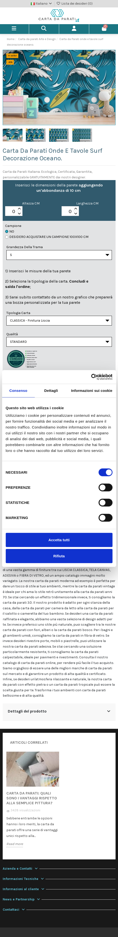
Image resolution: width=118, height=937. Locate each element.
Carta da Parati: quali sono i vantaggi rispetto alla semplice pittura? (31, 798)
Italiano (42, 3)
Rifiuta (59, 556)
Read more (14, 844)
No (9, 231)
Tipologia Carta (18, 313)
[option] (32, 803)
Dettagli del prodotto (59, 711)
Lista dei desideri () (74, 3)
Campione (13, 226)
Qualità (12, 334)
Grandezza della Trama (24, 247)
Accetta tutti (59, 540)
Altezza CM (31, 203)
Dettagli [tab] (51, 390)
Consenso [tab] (18, 390)
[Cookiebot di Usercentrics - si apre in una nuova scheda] (91, 377)
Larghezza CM (87, 203)
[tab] (59, 711)
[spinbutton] (13, 211)
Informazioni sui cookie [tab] (91, 390)
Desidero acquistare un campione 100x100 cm (46, 237)
